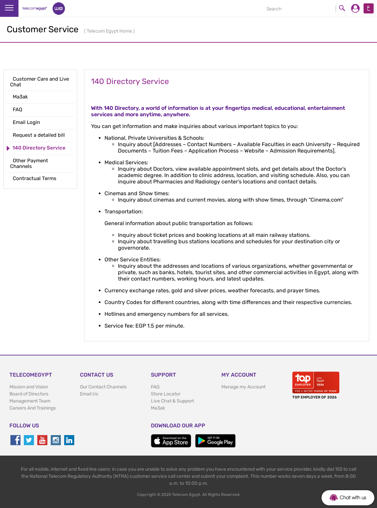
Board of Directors (28, 394)
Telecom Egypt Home (110, 31)
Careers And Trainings (32, 408)
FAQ (155, 387)
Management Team (29, 401)
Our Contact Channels (103, 387)
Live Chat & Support (172, 401)
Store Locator (165, 394)
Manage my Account (243, 387)
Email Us (89, 394)
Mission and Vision (28, 387)
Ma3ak (158, 408)
